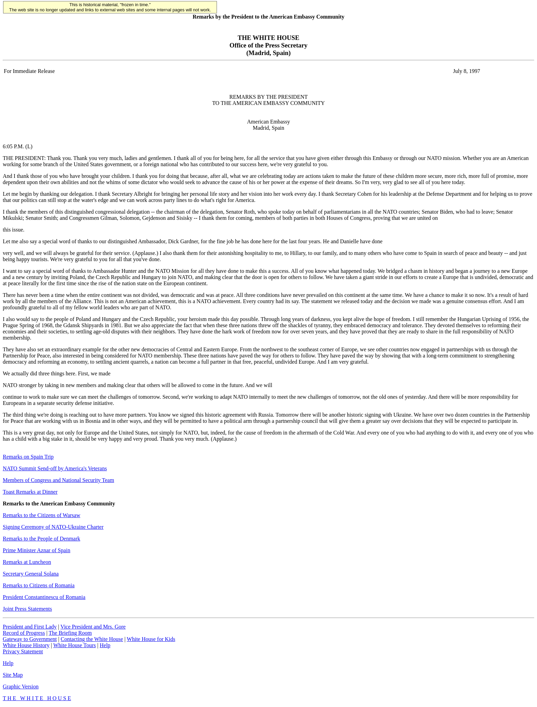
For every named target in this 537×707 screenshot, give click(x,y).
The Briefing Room (70, 633)
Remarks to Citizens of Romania (39, 585)
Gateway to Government (30, 639)
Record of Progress (24, 633)
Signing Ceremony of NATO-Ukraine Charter (53, 527)
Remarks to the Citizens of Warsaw (41, 515)
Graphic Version (21, 686)
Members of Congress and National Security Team (58, 480)
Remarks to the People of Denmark (41, 539)
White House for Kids (151, 639)
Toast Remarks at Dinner (30, 492)
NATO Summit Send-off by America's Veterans (55, 468)
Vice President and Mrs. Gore (93, 627)
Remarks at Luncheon (27, 562)
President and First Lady (30, 627)
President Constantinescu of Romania (44, 597)
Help (105, 645)
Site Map (13, 675)
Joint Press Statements (27, 609)
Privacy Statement (23, 651)
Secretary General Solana (31, 574)
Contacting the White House (92, 639)
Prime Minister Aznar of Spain (36, 550)
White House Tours (74, 645)
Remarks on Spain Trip (28, 457)
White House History (26, 645)
